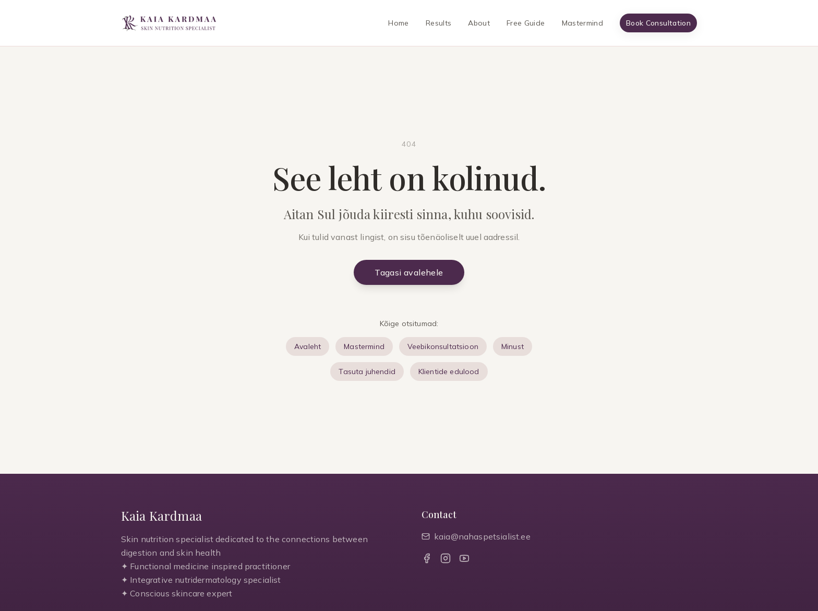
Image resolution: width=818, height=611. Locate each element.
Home (398, 23)
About (479, 23)
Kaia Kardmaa (161, 515)
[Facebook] (427, 558)
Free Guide (526, 23)
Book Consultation (658, 23)
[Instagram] (445, 558)
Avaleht (307, 346)
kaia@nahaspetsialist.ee (476, 536)
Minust (512, 346)
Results (438, 23)
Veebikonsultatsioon (442, 346)
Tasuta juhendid (367, 371)
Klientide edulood (448, 371)
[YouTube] (464, 558)
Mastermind (583, 23)
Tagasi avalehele (409, 272)
